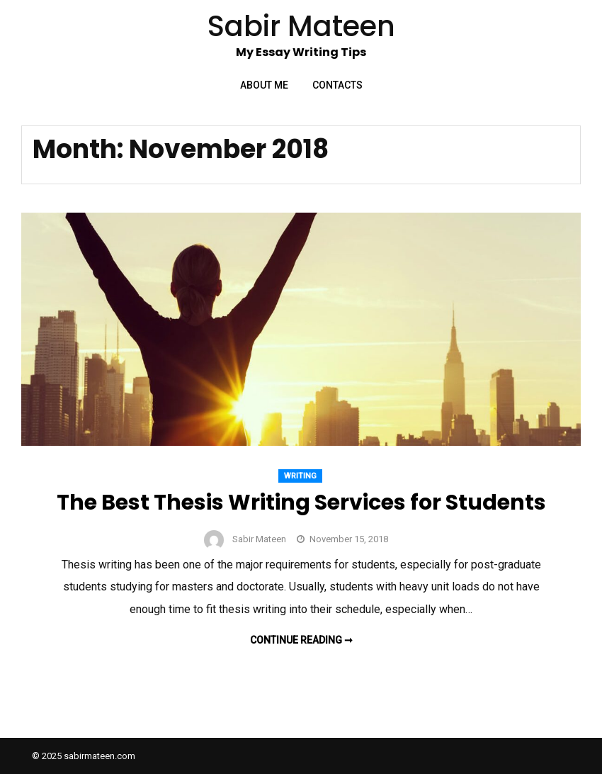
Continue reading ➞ (301, 640)
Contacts (337, 85)
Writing (300, 476)
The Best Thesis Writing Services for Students (301, 502)
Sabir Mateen (259, 539)
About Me (264, 85)
